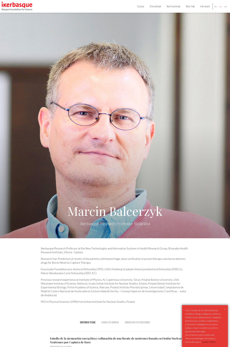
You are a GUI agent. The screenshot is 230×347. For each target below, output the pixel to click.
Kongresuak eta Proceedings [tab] (137, 327)
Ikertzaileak (171, 8)
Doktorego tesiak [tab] (87, 327)
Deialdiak (153, 8)
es (213, 9)
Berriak (187, 8)
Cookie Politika (209, 342)
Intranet (202, 8)
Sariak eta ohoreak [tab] (110, 327)
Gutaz (138, 8)
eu (218, 9)
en (223, 9)
